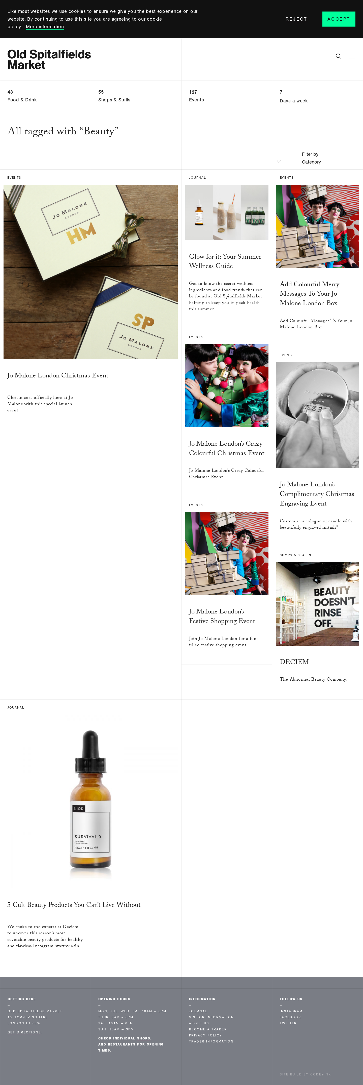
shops (143, 1038)
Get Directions (24, 1032)
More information (45, 26)
